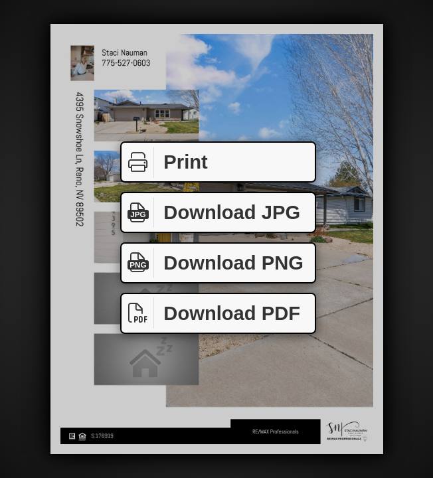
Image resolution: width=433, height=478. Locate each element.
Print (165, 162)
